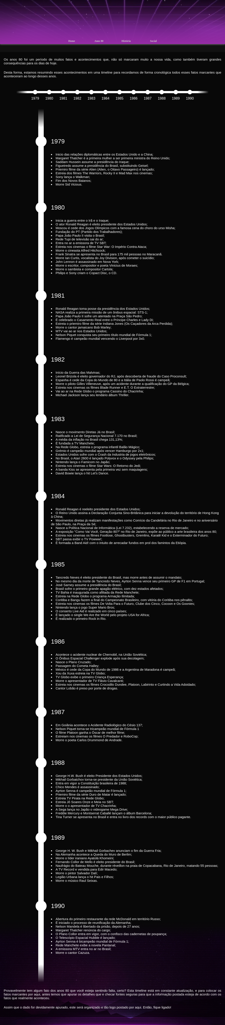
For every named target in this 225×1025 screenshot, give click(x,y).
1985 (119, 98)
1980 (49, 98)
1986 (134, 98)
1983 (91, 98)
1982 (77, 98)
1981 (63, 98)
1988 (162, 98)
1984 (105, 98)
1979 (35, 98)
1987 (148, 98)
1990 (190, 98)
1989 (176, 98)
